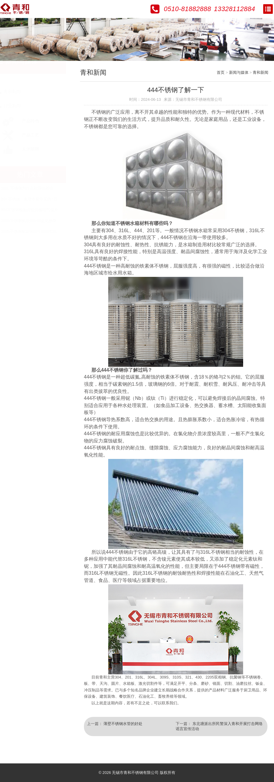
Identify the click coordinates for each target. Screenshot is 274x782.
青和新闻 (17, 91)
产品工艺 (26, 135)
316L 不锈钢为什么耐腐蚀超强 (33, 188)
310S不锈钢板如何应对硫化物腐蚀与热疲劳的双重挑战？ (56, 221)
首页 (221, 72)
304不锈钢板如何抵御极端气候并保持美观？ (45, 210)
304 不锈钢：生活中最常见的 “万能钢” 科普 (44, 199)
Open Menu (268, 9)
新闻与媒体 (239, 72)
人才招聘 (26, 149)
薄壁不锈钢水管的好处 (123, 724)
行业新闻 (17, 105)
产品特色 (26, 121)
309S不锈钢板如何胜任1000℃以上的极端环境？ (48, 231)
